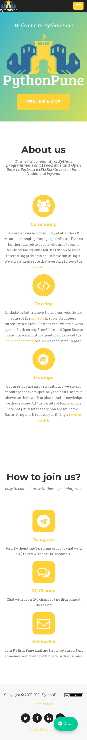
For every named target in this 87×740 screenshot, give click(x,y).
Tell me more (43, 101)
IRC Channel (43, 590)
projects (37, 318)
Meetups (43, 377)
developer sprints (20, 341)
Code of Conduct (43, 730)
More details (43, 704)
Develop (43, 303)
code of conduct (43, 267)
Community (44, 224)
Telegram (43, 539)
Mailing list (44, 641)
